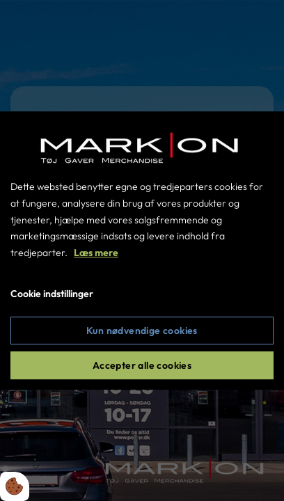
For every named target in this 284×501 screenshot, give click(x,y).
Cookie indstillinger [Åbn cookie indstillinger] (51, 293)
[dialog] (142, 250)
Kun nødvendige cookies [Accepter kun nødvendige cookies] (142, 330)
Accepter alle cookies (142, 365)
